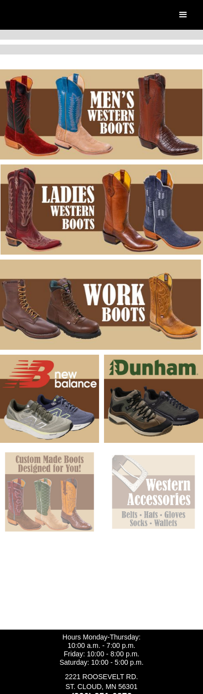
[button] (183, 15)
